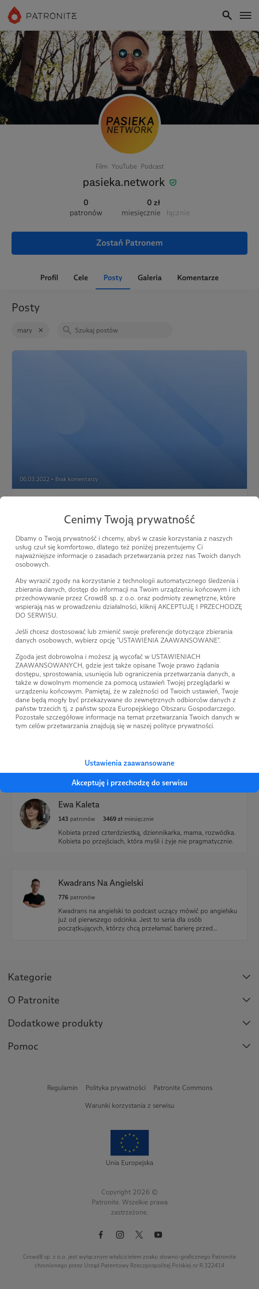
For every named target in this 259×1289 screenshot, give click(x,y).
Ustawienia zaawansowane (129, 763)
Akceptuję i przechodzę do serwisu (129, 783)
